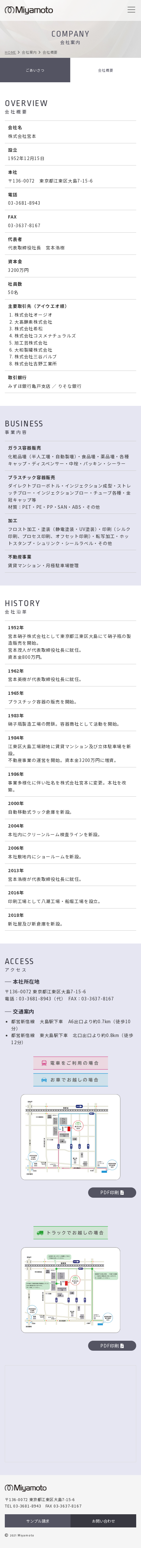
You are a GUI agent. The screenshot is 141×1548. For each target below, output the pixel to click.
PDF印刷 (112, 1192)
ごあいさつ (35, 70)
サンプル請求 (37, 1521)
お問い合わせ (103, 1521)
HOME (10, 52)
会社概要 (105, 70)
